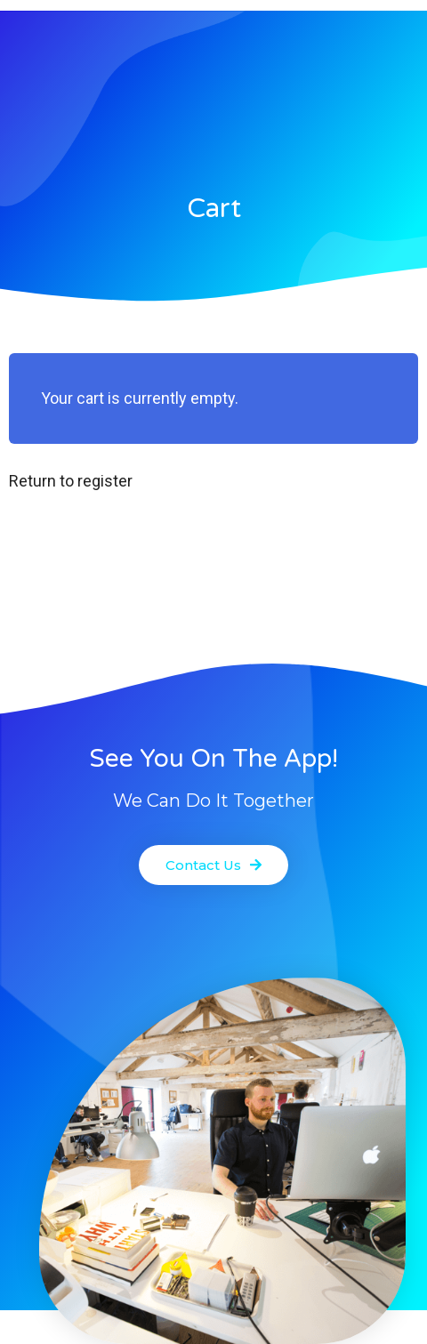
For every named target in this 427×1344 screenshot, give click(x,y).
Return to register (71, 480)
